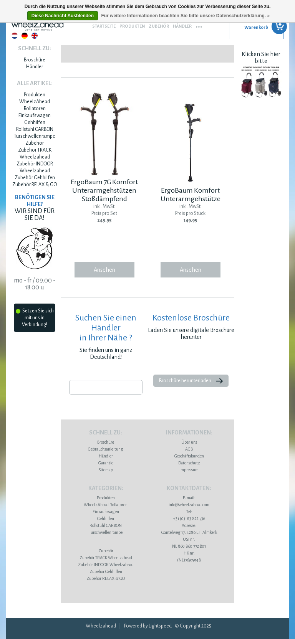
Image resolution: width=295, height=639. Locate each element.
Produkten (132, 26)
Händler (182, 26)
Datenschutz (189, 463)
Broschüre (34, 60)
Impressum (189, 469)
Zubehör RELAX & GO (34, 184)
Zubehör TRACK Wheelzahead (106, 557)
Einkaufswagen (34, 115)
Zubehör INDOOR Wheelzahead (106, 564)
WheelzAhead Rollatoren (106, 504)
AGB (189, 449)
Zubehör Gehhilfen (35, 177)
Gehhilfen (34, 122)
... (199, 24)
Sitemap (105, 469)
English (34, 36)
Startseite (104, 26)
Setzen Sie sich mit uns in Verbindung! (35, 317)
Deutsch (25, 36)
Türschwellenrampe (34, 136)
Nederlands (15, 36)
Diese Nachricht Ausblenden (62, 15)
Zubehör (159, 26)
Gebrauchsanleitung (105, 449)
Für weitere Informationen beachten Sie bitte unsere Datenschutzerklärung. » (185, 15)
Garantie (105, 463)
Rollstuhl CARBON (34, 129)
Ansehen (104, 270)
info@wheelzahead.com (189, 504)
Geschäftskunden (189, 456)
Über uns (189, 442)
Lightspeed (160, 626)
